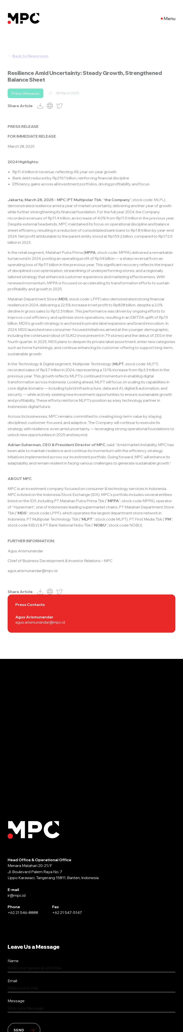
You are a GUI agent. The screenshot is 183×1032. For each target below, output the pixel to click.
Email (12, 981)
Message (16, 1001)
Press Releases (25, 101)
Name (13, 961)
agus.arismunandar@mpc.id (40, 622)
